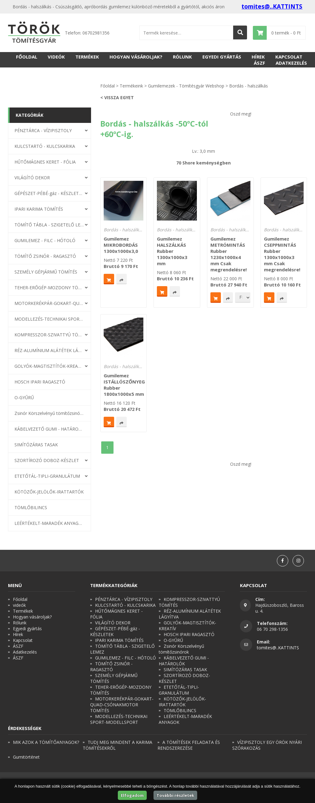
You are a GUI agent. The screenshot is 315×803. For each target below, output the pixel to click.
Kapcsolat (288, 57)
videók (56, 57)
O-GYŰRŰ (24, 397)
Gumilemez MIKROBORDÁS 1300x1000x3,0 (121, 245)
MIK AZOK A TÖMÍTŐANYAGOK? (46, 742)
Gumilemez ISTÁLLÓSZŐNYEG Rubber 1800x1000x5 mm (124, 384)
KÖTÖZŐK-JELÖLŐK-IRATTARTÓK (49, 492)
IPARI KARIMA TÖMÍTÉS (38, 209)
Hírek (258, 57)
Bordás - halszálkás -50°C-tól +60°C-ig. (123, 230)
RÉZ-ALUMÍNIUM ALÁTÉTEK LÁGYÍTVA (49, 350)
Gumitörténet (26, 757)
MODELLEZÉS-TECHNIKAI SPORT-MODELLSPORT (49, 319)
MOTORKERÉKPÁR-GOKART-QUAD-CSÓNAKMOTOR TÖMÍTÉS (49, 303)
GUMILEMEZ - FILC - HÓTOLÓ (44, 240)
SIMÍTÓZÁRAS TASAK (36, 445)
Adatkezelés (291, 63)
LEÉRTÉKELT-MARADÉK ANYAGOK (49, 523)
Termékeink (131, 86)
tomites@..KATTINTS (271, 6)
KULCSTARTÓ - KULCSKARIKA (44, 146)
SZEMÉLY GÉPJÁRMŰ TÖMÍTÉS (45, 272)
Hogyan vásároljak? (136, 57)
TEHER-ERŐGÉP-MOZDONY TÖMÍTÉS (49, 287)
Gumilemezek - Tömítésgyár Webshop (186, 86)
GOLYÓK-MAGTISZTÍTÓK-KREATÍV (49, 366)
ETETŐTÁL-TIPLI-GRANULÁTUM (47, 476)
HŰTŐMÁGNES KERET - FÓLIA (45, 162)
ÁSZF (259, 63)
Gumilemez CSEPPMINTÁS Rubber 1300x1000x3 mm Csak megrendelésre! (282, 254)
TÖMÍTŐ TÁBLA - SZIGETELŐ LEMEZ (49, 225)
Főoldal (26, 57)
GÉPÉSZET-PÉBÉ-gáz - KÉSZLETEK (49, 193)
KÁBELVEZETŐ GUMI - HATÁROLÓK (49, 429)
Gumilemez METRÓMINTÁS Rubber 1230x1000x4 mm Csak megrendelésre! (228, 254)
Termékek (87, 57)
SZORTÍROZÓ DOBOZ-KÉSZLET (46, 460)
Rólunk (182, 57)
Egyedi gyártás (221, 57)
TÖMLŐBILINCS (30, 507)
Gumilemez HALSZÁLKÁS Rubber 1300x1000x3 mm (172, 251)
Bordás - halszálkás (248, 86)
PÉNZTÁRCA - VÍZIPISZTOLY (43, 130)
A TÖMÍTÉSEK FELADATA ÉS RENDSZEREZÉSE (189, 745)
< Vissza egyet (117, 97)
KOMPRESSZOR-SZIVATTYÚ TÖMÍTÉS (49, 335)
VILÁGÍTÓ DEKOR (32, 177)
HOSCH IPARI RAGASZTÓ (39, 382)
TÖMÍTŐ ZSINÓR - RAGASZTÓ (45, 256)
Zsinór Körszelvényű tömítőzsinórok (49, 413)
